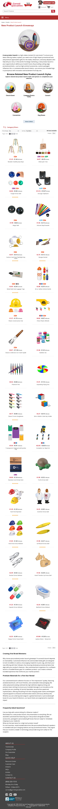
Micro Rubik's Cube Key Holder (43, 416)
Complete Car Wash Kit (43, 448)
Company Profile (10, 749)
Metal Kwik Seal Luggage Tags (16, 289)
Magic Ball (16, 225)
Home (3, 22)
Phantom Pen (16, 384)
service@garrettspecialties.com (15, 790)
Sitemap (28, 807)
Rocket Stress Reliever (15, 575)
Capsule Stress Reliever (16, 607)
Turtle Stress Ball (43, 480)
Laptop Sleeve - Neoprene (43, 639)
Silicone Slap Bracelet (43, 225)
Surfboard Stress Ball (43, 543)
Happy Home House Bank (15, 639)
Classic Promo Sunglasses (15, 416)
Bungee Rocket (43, 257)
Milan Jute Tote (43, 162)
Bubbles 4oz (43, 352)
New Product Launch (16, 22)
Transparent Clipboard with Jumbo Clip (16, 448)
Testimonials (9, 746)
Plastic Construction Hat (16, 321)
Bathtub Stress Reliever (43, 607)
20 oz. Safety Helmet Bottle (43, 289)
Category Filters (10, 127)
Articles (7, 772)
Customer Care (10, 764)
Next (17, 133)
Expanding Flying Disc (43, 384)
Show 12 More (29, 121)
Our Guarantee (10, 752)
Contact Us (49, 2)
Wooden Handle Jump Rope (16, 162)
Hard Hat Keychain (15, 512)
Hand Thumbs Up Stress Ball (43, 575)
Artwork (8, 766)
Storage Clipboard (43, 193)
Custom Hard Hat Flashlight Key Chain (15, 257)
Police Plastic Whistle (43, 321)
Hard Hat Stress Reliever (15, 543)
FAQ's (7, 769)
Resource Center (10, 761)
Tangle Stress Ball (15, 193)
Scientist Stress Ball (43, 512)
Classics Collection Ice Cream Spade (15, 352)
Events (7, 22)
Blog (6, 755)
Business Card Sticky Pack (15, 480)
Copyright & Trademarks (37, 806)
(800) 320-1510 (11, 781)
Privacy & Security (19, 806)
